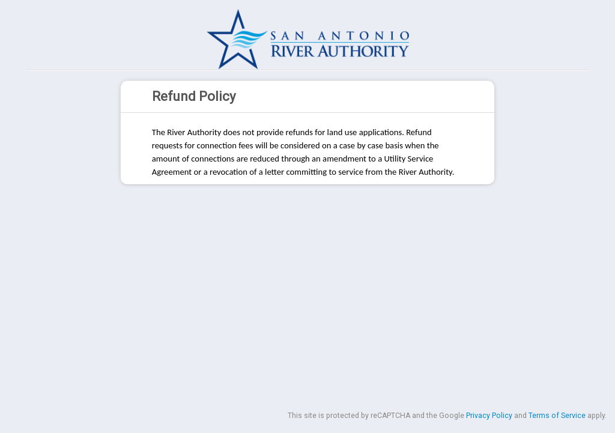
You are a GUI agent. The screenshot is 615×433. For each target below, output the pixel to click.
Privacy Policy (489, 415)
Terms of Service (557, 415)
